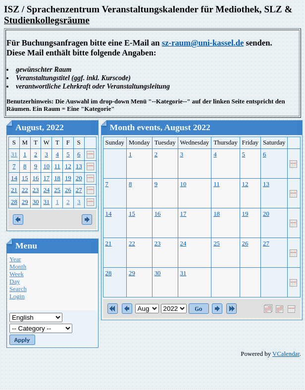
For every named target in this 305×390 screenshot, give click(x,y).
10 (46, 166)
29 (25, 201)
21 (14, 190)
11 (57, 166)
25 (57, 190)
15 (25, 178)
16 (36, 178)
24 (46, 190)
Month (17, 266)
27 (79, 190)
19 (68, 178)
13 (79, 166)
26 (68, 190)
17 (46, 178)
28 (14, 201)
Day (14, 281)
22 (25, 190)
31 (14, 154)
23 (36, 190)
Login (17, 296)
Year (15, 259)
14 (14, 178)
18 (57, 178)
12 (68, 166)
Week (16, 274)
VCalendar (286, 353)
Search (18, 289)
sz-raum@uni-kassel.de (203, 43)
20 (79, 178)
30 (36, 201)
